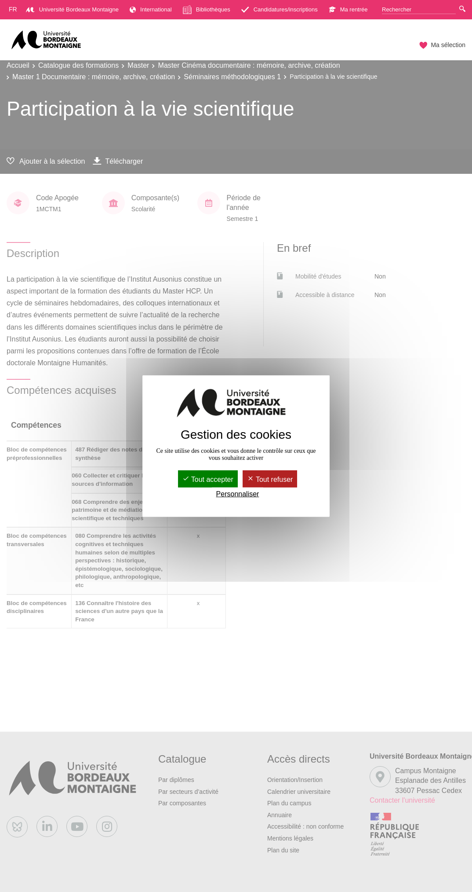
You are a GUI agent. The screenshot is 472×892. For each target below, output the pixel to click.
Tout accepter (207, 479)
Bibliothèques (206, 9)
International (151, 9)
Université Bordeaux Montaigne (72, 9)
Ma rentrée (348, 9)
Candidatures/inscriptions (279, 9)
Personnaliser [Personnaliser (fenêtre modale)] (237, 494)
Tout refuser (270, 479)
